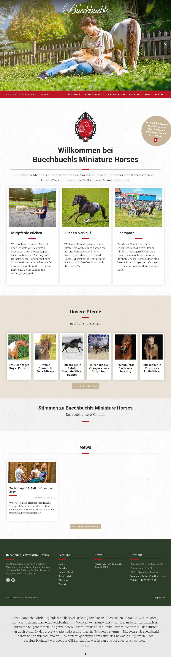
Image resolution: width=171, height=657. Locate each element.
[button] (6, 45)
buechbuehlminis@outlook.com (147, 576)
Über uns (134, 94)
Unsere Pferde (66, 572)
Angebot (63, 568)
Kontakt (160, 94)
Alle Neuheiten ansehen (86, 526)
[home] (27, 94)
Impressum (159, 597)
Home (61, 563)
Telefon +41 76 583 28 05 (143, 580)
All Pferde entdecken (85, 386)
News (147, 94)
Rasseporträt (116, 94)
